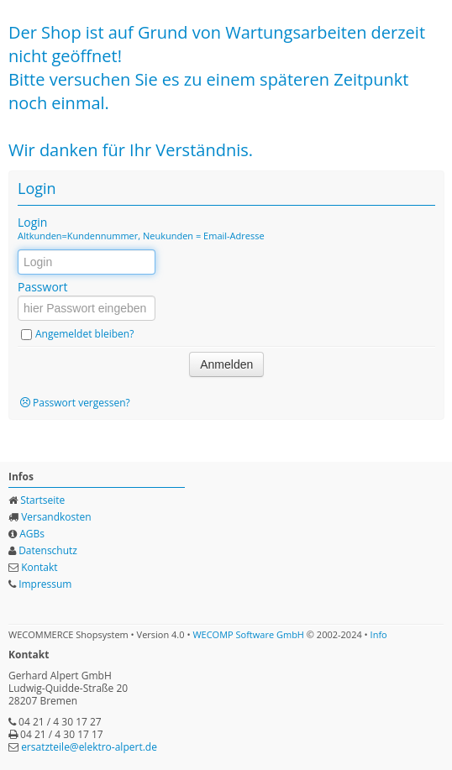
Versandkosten (56, 517)
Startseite (42, 500)
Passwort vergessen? (81, 402)
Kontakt (39, 567)
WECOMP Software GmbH (248, 634)
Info (379, 634)
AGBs (32, 533)
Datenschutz (47, 550)
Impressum (44, 584)
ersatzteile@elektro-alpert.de (89, 747)
